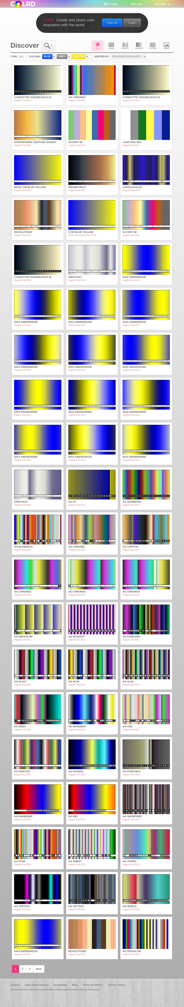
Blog (75, 985)
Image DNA (166, 45)
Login (132, 22)
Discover (136, 4)
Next (39, 968)
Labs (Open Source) (37, 985)
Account (160, 4)
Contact (15, 985)
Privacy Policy (116, 985)
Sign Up (112, 22)
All (98, 45)
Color (111, 45)
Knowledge (60, 985)
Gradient (139, 45)
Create (112, 4)
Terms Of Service (93, 985)
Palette (125, 45)
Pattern (153, 45)
